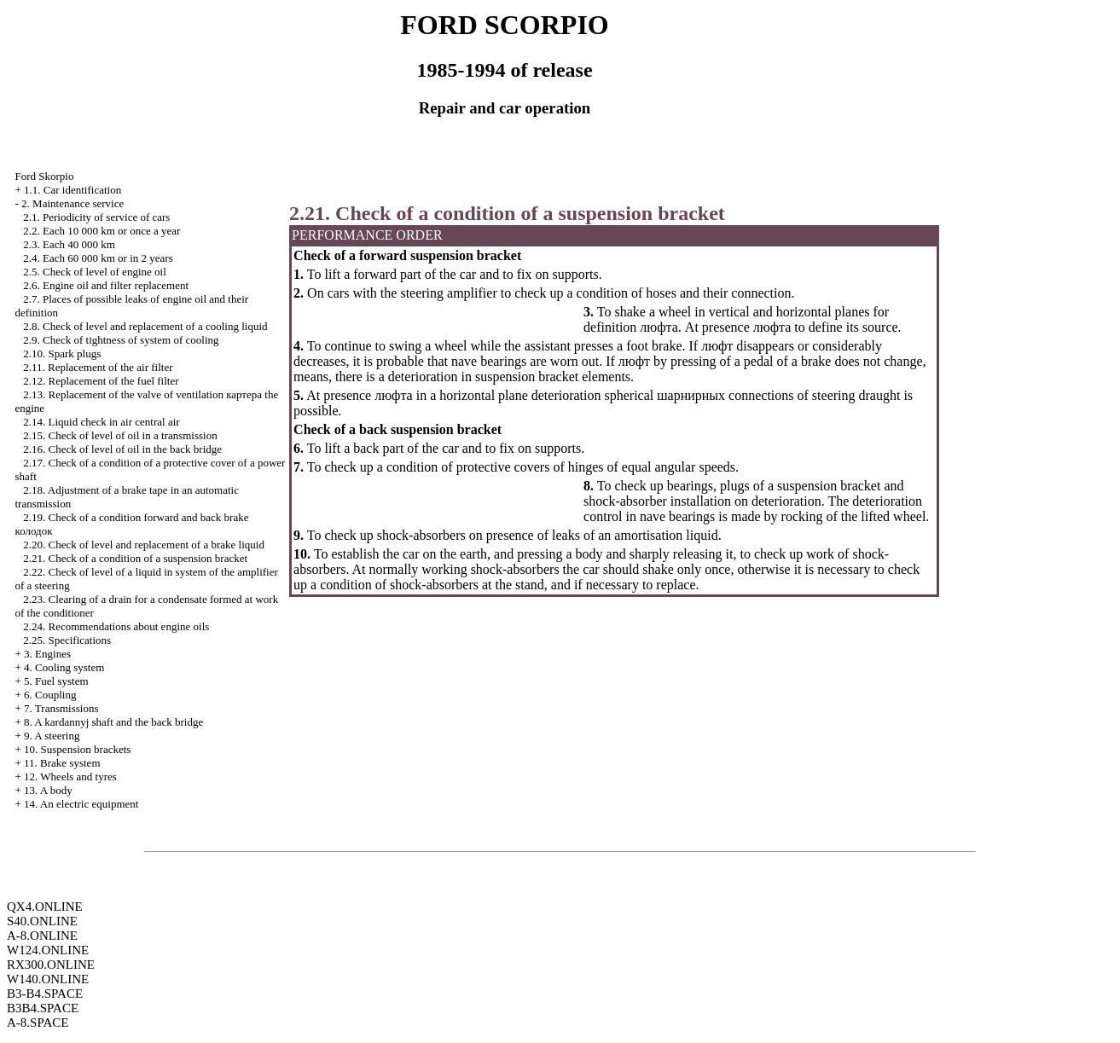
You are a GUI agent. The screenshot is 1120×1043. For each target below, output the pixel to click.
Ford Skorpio (44, 176)
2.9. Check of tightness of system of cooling (120, 339)
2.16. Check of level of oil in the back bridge (122, 449)
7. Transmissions (61, 708)
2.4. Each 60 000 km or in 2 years (97, 258)
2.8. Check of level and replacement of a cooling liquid (145, 326)
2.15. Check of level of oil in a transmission (120, 435)
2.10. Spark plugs (62, 353)
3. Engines (47, 653)
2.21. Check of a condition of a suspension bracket (135, 558)
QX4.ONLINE (45, 906)
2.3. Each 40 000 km (69, 244)
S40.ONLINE (42, 921)
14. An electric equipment (81, 803)
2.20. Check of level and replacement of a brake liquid (143, 544)
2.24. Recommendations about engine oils (116, 626)
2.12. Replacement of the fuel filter (100, 380)
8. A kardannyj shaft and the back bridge (113, 722)
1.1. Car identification (72, 189)
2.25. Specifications (67, 640)
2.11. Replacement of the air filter (97, 367)
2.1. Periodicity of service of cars (96, 217)
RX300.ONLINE (51, 964)
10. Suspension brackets (77, 749)
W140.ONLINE (48, 979)
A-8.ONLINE (42, 935)
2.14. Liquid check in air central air (101, 421)
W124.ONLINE (48, 950)
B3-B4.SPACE (45, 993)
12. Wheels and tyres (70, 776)
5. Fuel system (56, 681)
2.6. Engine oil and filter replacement (106, 285)
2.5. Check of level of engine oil (94, 271)
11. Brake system (62, 762)
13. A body (48, 790)
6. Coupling (50, 694)
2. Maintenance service (72, 203)
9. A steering (51, 735)
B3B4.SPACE (42, 1008)
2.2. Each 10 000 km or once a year (101, 230)
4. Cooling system (64, 667)
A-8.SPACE (37, 1022)
